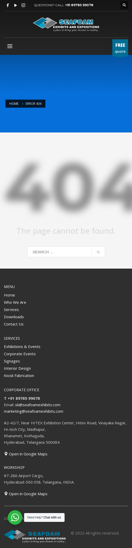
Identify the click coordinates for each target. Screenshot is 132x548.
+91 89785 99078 (79, 5)
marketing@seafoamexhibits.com (33, 411)
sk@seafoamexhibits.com (37, 404)
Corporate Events (20, 353)
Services (11, 309)
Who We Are (15, 302)
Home (9, 295)
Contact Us (14, 324)
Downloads (14, 316)
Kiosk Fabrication (19, 375)
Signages (12, 361)
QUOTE (120, 49)
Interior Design (17, 368)
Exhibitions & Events (22, 346)
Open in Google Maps (25, 453)
